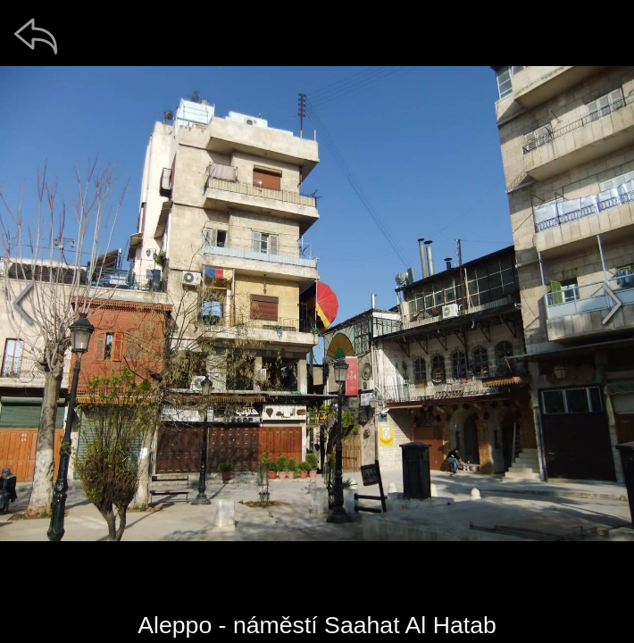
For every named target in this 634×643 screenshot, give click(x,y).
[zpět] (36, 36)
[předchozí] (22, 303)
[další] (611, 303)
